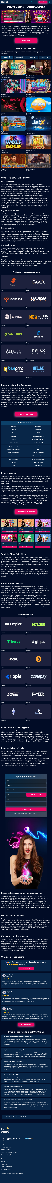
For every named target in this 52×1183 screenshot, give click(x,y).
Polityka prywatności (6, 1166)
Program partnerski (6, 1147)
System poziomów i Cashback (9, 1152)
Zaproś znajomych (6, 1155)
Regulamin (4, 1159)
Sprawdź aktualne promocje (26, 511)
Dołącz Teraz (43, 2)
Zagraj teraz (26, 40)
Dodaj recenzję (26, 968)
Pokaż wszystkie (26, 1024)
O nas (2, 1144)
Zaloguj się (34, 2)
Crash (32, 57)
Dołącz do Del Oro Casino (26, 414)
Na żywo (19, 57)
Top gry (7, 57)
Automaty (44, 57)
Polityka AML (4, 1161)
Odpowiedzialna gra (6, 1169)
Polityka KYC (4, 1164)
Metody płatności (5, 1149)
